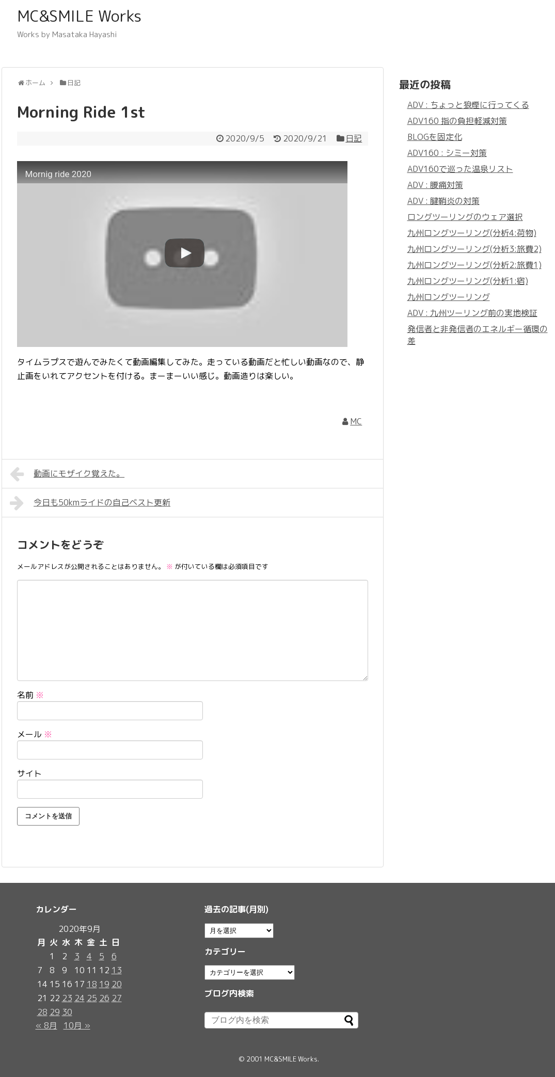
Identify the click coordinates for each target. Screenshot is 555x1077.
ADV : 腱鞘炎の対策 (443, 201)
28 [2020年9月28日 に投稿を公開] (42, 1012)
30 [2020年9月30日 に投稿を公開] (67, 1012)
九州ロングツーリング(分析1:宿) (467, 281)
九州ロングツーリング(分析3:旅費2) (474, 249)
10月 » (77, 1025)
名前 (30, 695)
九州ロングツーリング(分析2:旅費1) (474, 265)
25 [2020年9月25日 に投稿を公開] (92, 998)
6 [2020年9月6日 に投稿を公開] (114, 956)
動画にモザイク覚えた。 (67, 474)
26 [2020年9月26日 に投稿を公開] (104, 998)
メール (34, 734)
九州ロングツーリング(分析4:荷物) (471, 233)
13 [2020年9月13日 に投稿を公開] (117, 970)
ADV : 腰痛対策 (435, 185)
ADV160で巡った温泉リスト (460, 169)
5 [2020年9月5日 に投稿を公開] (101, 956)
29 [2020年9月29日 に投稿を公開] (55, 1012)
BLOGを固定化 (434, 136)
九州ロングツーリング (448, 297)
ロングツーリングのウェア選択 (465, 217)
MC (356, 421)
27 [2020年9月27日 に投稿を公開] (117, 998)
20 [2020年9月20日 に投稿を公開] (117, 984)
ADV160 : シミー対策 (447, 153)
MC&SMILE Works (79, 16)
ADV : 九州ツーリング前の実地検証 (472, 313)
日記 (353, 138)
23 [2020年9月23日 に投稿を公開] (67, 998)
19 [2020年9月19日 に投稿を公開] (104, 984)
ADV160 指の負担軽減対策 (457, 120)
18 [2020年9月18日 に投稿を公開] (92, 984)
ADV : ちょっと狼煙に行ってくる (468, 104)
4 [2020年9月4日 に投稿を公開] (89, 956)
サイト (29, 773)
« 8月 (46, 1025)
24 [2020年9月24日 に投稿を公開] (79, 998)
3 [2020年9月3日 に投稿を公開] (77, 956)
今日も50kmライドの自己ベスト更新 (90, 503)
